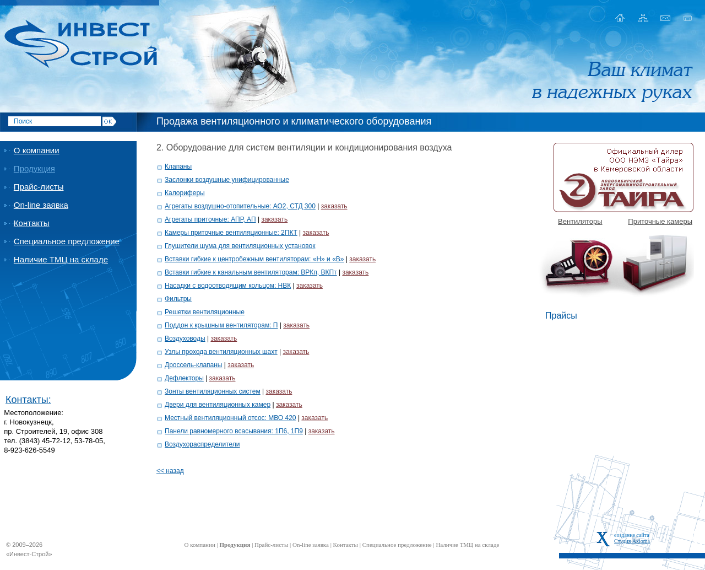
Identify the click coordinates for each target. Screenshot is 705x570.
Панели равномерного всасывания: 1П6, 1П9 (234, 431)
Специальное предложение (67, 241)
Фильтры (178, 299)
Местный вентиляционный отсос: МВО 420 (230, 418)
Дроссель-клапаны (193, 365)
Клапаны (178, 166)
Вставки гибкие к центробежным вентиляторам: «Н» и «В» (254, 259)
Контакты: (28, 399)
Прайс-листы (39, 186)
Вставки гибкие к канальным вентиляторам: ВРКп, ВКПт (251, 272)
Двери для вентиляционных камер (217, 404)
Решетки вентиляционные (205, 312)
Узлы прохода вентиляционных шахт (221, 352)
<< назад (170, 471)
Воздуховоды (185, 338)
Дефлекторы (184, 378)
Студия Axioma (632, 541)
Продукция (34, 168)
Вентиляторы (580, 221)
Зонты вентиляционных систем (213, 391)
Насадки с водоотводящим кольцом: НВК (228, 285)
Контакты (32, 223)
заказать (334, 206)
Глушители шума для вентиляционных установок (240, 246)
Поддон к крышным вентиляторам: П (221, 325)
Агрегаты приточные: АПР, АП (210, 219)
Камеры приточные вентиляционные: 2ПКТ (231, 232)
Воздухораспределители (202, 444)
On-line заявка (41, 204)
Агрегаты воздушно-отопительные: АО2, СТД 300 (240, 206)
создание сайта (631, 535)
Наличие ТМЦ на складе (61, 259)
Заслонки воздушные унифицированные (227, 180)
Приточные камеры (660, 221)
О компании (36, 150)
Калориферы (185, 193)
